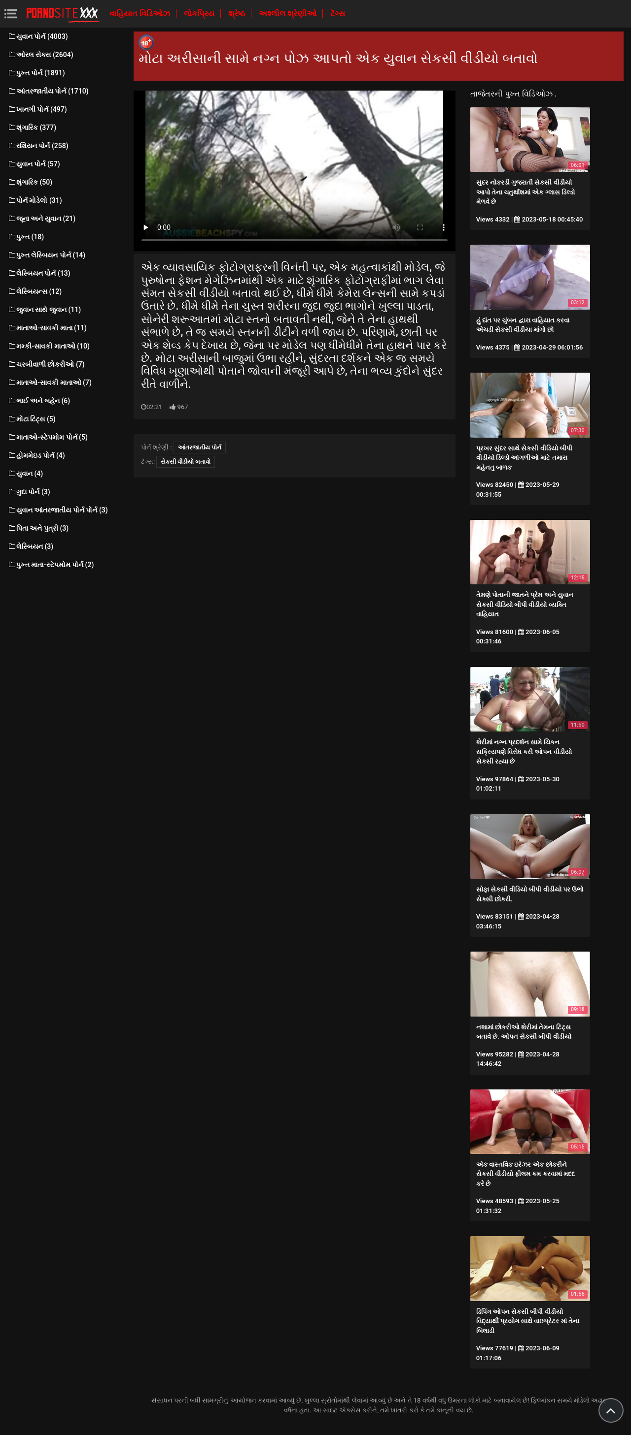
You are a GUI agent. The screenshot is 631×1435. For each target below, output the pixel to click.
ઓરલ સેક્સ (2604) (40, 55)
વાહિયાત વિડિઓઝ (140, 13)
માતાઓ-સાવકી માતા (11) (47, 328)
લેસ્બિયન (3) (30, 546)
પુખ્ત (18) (25, 237)
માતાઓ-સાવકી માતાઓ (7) (49, 382)
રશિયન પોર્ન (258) (38, 146)
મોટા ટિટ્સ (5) (31, 419)
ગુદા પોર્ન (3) (28, 492)
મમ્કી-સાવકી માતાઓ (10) (48, 346)
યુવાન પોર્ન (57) (33, 164)
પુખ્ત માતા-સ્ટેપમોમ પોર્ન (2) (50, 565)
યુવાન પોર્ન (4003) (37, 36)
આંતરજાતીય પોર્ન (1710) (48, 91)
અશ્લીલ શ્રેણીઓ (288, 13)
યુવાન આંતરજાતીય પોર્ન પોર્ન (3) (57, 510)
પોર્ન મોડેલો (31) (34, 200)
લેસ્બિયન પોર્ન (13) (38, 273)
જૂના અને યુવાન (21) (41, 219)
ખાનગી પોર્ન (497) (37, 109)
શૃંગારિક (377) (31, 127)
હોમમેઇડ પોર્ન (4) (36, 455)
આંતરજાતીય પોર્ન (199, 447)
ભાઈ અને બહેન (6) (38, 401)
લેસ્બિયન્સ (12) (34, 291)
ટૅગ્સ (337, 13)
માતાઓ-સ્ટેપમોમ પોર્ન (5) (47, 437)
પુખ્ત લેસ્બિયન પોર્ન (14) (46, 255)
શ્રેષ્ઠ (237, 13)
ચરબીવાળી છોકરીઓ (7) (46, 364)
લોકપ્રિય (200, 13)
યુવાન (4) (25, 474)
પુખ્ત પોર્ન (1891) (36, 73)
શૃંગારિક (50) (29, 182)
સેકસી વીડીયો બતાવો (185, 461)
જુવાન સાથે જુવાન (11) (44, 310)
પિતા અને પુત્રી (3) (38, 528)
